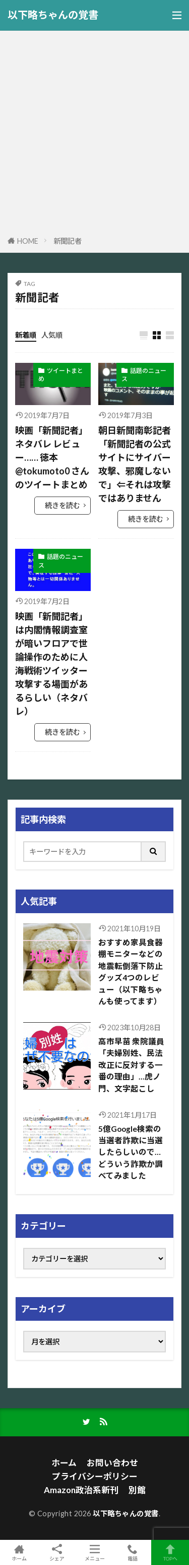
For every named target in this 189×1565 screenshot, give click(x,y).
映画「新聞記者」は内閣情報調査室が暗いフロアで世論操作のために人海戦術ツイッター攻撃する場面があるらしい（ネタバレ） (51, 664)
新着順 (25, 335)
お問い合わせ (112, 1462)
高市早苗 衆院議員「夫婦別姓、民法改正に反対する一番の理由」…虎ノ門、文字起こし (131, 1065)
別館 (137, 1490)
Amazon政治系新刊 (81, 1490)
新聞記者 (67, 241)
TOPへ (170, 1552)
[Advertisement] (94, 135)
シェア (57, 1552)
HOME (27, 241)
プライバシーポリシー (95, 1476)
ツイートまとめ (60, 374)
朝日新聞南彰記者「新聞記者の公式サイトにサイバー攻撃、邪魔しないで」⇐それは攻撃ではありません (134, 464)
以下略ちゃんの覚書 (53, 15)
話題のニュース (143, 374)
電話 (132, 1552)
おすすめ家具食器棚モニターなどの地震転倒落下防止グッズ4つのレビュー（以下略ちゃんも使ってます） (130, 972)
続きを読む (62, 505)
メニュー (94, 1552)
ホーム (64, 1462)
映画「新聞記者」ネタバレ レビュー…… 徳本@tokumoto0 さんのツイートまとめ (52, 457)
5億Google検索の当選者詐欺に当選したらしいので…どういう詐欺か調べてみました (130, 1152)
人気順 (51, 335)
